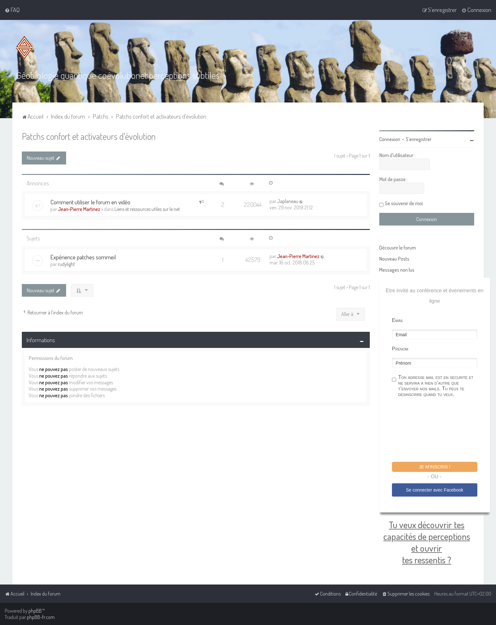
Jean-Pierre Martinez (79, 209)
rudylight (66, 264)
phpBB (35, 611)
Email (397, 320)
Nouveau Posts (394, 258)
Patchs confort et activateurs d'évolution (89, 136)
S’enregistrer (418, 139)
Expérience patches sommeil (83, 257)
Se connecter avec (434, 489)
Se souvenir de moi (404, 203)
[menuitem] (12, 9)
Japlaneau (287, 201)
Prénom (400, 348)
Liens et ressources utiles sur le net (147, 209)
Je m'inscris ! (434, 466)
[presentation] (440, 430)
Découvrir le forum (397, 247)
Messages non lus (396, 269)
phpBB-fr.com (41, 617)
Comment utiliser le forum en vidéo (90, 202)
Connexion (389, 139)
